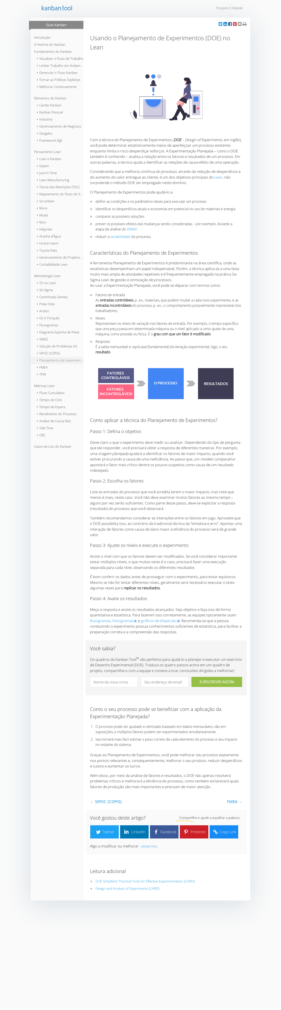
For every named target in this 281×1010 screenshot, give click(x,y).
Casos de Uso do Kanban (52, 446)
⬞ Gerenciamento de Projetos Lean (59, 257)
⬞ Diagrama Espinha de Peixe (57, 332)
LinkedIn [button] (134, 832)
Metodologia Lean (47, 276)
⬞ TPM (41, 374)
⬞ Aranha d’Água (48, 236)
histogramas (122, 620)
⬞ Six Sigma (44, 290)
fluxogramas (100, 620)
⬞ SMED (42, 339)
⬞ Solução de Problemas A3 (56, 346)
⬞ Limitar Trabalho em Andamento (59, 65)
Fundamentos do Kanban (53, 51)
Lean (218, 177)
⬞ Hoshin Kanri (47, 243)
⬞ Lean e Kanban (48, 159)
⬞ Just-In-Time (46, 173)
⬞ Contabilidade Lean (52, 264)
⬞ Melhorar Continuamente (56, 86)
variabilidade (120, 236)
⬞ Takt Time (44, 428)
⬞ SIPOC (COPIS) (48, 353)
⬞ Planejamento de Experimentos (59, 360)
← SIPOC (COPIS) (106, 801)
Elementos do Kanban (50, 98)
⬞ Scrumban (45, 201)
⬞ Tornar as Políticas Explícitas (58, 79)
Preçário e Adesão (229, 8)
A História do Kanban (49, 44)
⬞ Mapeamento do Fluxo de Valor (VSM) (59, 194)
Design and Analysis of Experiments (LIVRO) (127, 888)
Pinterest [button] (194, 832)
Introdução (42, 37)
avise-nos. (149, 846)
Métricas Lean (44, 386)
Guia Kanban (56, 25)
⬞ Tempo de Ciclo (49, 400)
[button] (220, 24)
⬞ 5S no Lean (46, 283)
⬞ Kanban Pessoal (49, 112)
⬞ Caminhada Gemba (52, 297)
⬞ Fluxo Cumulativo (50, 393)
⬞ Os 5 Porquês (47, 318)
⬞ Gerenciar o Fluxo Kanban (57, 72)
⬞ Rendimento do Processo (56, 414)
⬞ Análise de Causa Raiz (53, 421)
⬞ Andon (42, 311)
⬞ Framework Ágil (49, 140)
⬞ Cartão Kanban (48, 105)
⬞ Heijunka (44, 229)
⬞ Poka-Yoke (45, 304)
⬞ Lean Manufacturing (52, 180)
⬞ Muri (41, 222)
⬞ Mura (41, 208)
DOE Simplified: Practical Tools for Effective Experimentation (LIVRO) (145, 881)
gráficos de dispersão (159, 620)
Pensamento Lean (47, 152)
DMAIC (132, 229)
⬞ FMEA (42, 367)
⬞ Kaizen (42, 166)
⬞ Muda (42, 215)
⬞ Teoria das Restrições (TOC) (57, 187)
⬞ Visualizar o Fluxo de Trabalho (59, 58)
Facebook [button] (164, 832)
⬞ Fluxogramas (47, 325)
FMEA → (234, 801)
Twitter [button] (104, 832)
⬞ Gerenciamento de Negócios (58, 126)
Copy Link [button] (224, 832)
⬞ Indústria (44, 119)
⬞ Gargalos (44, 133)
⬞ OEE (40, 435)
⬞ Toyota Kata (46, 250)
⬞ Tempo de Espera (50, 407)
